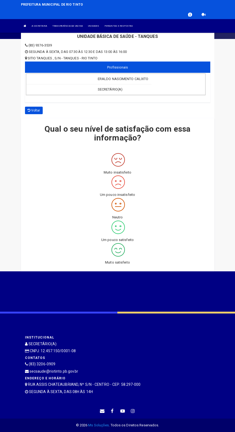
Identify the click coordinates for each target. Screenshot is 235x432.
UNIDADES (93, 26)
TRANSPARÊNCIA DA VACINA (67, 26)
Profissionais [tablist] (117, 67)
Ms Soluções (98, 425)
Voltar (34, 110)
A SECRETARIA (39, 26)
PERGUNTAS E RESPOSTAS (118, 26)
